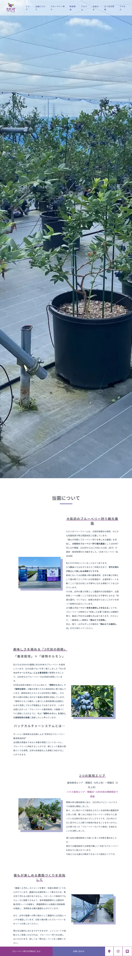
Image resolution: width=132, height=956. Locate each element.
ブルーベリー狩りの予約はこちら (26, 951)
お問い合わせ (78, 951)
